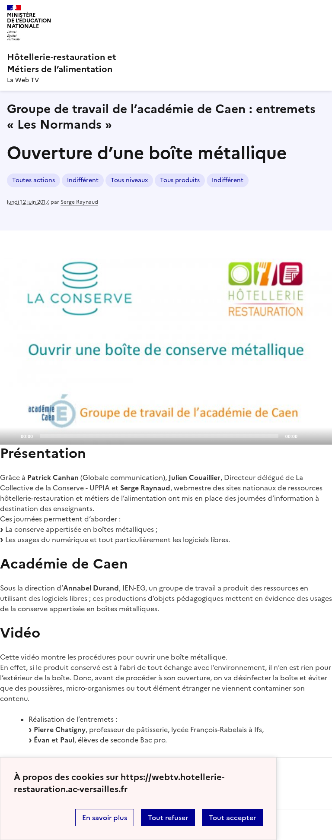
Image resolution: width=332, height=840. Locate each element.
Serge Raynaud (79, 202)
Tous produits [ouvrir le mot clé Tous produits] (180, 180)
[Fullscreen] (320, 435)
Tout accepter (232, 817)
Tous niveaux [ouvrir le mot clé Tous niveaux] (129, 180)
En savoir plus (104, 817)
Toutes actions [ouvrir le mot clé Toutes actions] (33, 180)
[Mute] (306, 435)
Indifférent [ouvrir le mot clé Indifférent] (83, 180)
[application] (166, 351)
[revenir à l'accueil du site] (166, 63)
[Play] (166, 351)
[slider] (159, 436)
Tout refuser (168, 817)
